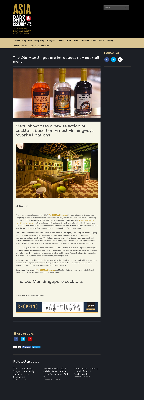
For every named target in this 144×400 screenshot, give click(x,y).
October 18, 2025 (20, 379)
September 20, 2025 (51, 379)
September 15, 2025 (82, 377)
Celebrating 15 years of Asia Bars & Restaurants (86, 371)
